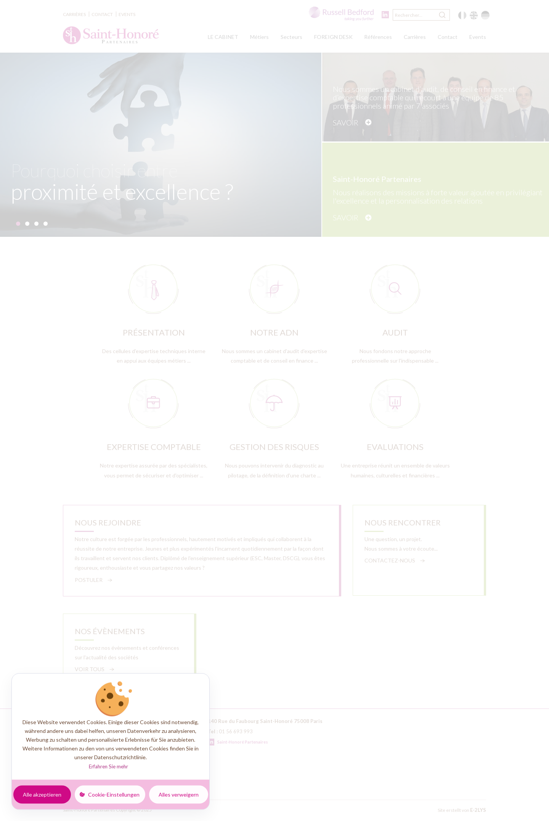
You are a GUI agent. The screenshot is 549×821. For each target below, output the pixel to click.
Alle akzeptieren (42, 794)
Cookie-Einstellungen (114, 794)
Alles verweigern (179, 794)
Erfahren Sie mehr (108, 766)
